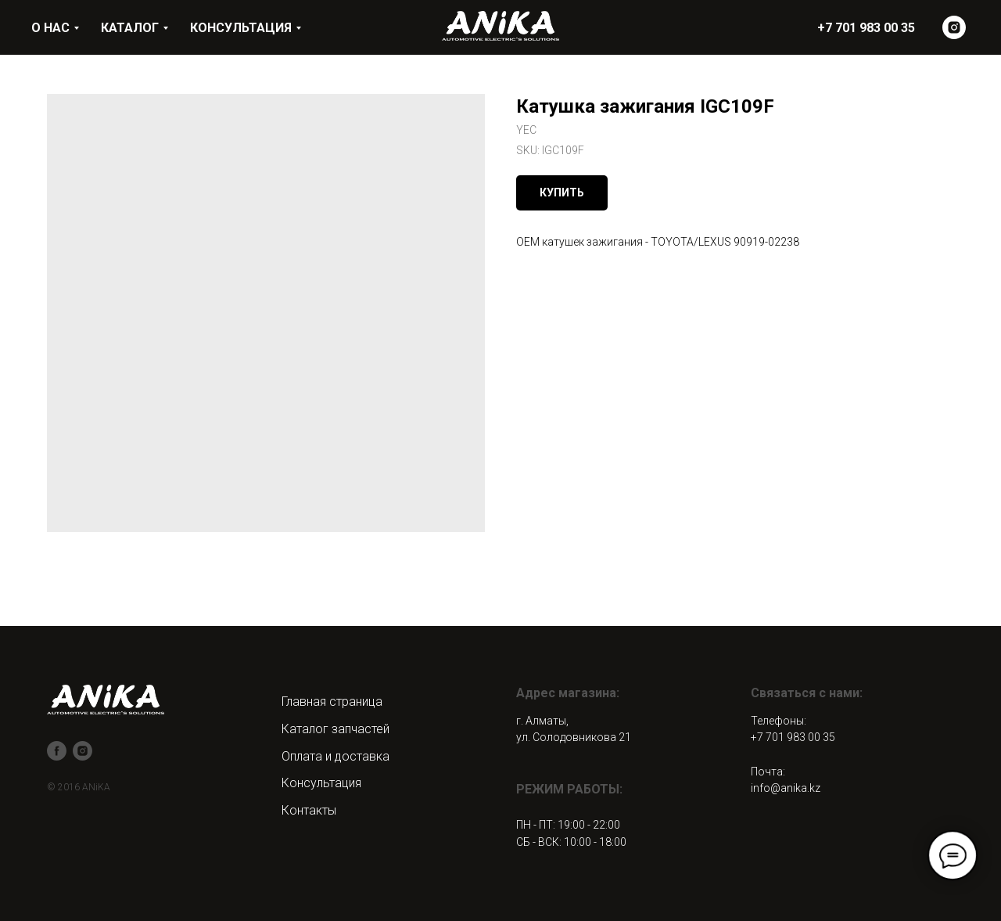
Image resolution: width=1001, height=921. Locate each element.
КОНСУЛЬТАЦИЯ (241, 27)
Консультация (321, 782)
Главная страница (332, 701)
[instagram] (954, 27)
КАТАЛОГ (130, 27)
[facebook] (56, 751)
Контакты (309, 810)
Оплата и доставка (335, 756)
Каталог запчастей (335, 728)
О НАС (50, 27)
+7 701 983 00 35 (793, 737)
